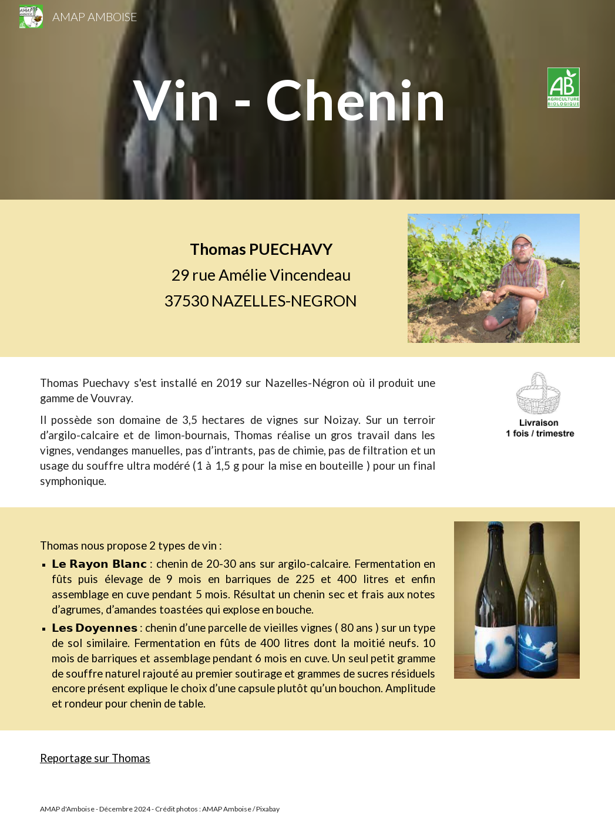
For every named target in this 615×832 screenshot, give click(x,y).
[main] (330, 100)
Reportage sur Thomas (95, 758)
